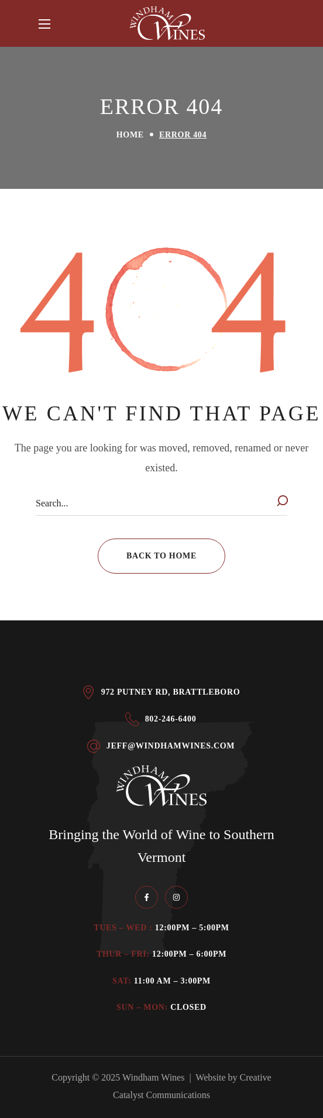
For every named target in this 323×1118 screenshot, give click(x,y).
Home (130, 134)
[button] (161, 556)
